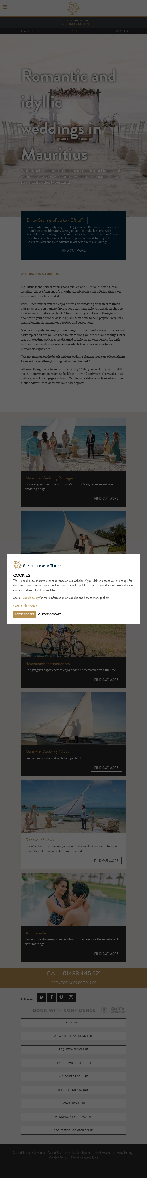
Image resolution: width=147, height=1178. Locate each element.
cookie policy (31, 598)
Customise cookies (49, 614)
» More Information (25, 605)
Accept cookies (24, 614)
